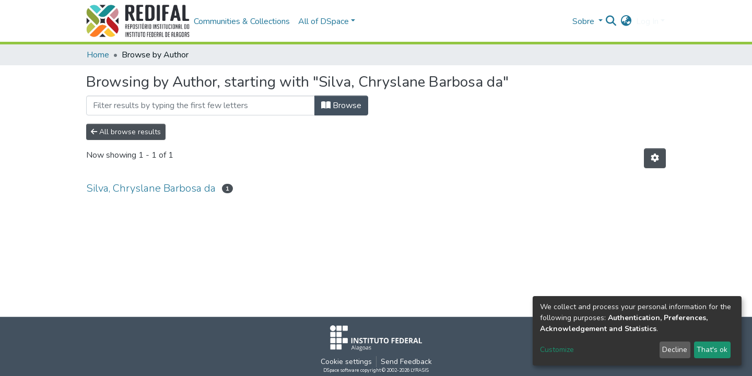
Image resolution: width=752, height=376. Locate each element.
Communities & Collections (242, 21)
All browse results (126, 132)
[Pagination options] (655, 158)
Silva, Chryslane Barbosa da (151, 188)
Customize (557, 350)
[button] (626, 21)
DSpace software (341, 370)
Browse (341, 105)
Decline (674, 350)
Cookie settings (346, 362)
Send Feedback (406, 362)
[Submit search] (611, 21)
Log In (647, 21)
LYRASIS (419, 370)
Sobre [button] (584, 21)
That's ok (712, 350)
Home (98, 55)
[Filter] (200, 105)
